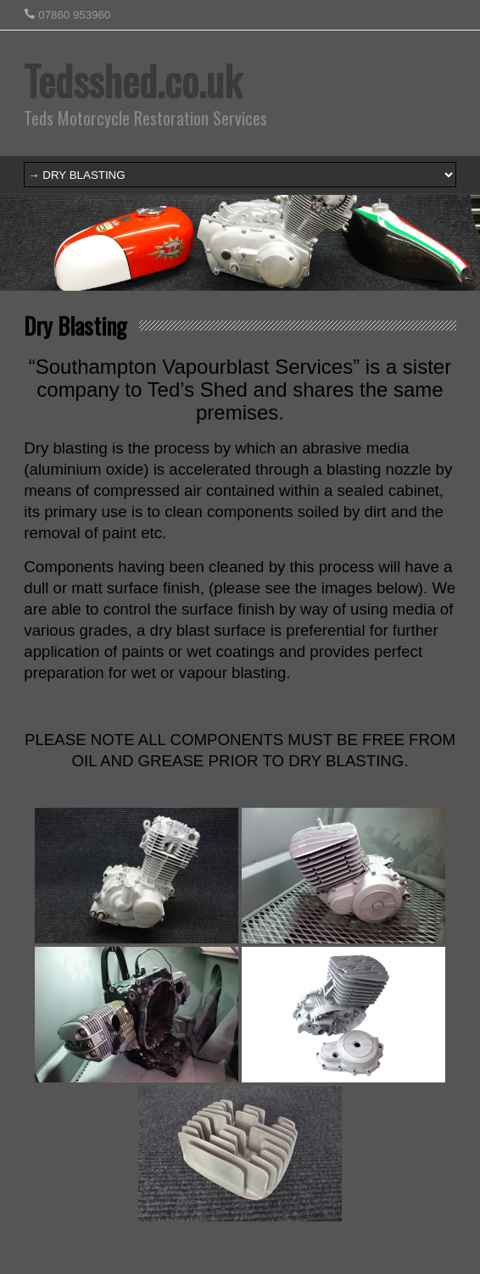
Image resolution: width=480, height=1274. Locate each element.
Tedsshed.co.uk (133, 80)
